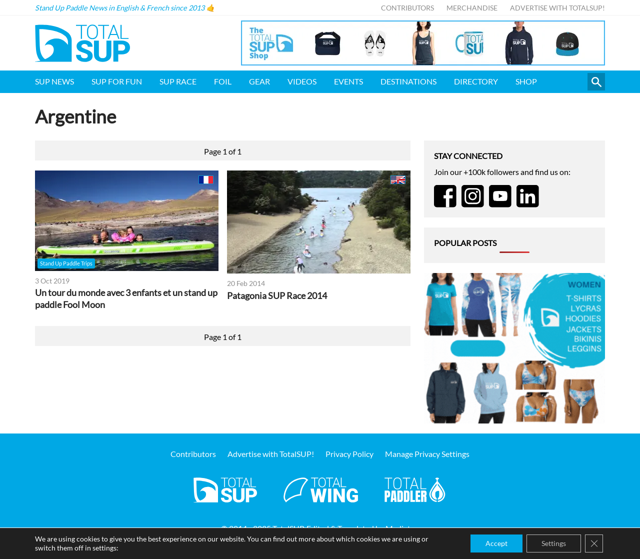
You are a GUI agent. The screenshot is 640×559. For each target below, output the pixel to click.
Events (348, 81)
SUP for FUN (117, 81)
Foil (223, 81)
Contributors (407, 8)
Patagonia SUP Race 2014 (277, 295)
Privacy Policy (350, 453)
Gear (259, 81)
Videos (302, 81)
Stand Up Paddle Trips (66, 263)
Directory (476, 81)
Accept (497, 543)
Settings (554, 543)
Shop (526, 81)
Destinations (408, 81)
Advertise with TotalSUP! (557, 8)
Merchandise (472, 8)
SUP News (54, 81)
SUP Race (178, 81)
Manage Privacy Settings (427, 453)
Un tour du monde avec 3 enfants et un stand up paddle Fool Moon (126, 299)
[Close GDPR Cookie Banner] (594, 543)
